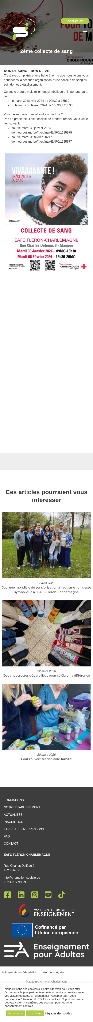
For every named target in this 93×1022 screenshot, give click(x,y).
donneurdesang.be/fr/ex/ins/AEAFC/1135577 (41, 141)
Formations (14, 800)
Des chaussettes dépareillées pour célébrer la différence (46, 663)
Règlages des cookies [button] (58, 1013)
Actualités (13, 814)
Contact (11, 843)
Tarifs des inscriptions (24, 829)
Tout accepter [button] (15, 1013)
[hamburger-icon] (85, 32)
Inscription (13, 821)
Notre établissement (22, 807)
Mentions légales (54, 972)
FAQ (7, 836)
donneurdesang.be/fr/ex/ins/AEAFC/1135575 (41, 132)
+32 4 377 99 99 (15, 882)
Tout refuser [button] (34, 1013)
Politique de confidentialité (19, 972)
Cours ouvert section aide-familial (46, 745)
